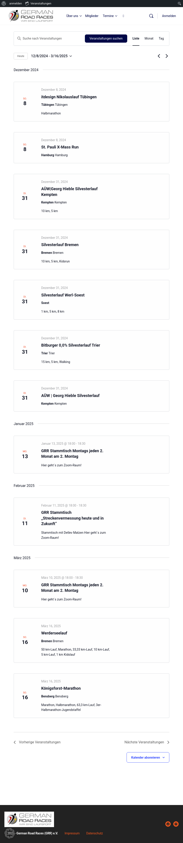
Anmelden (169, 16)
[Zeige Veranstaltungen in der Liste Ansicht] (136, 39)
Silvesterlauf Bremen (59, 244)
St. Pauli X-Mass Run (60, 147)
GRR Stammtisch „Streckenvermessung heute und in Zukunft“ (72, 518)
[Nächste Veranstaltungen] (166, 56)
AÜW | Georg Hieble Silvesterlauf (70, 395)
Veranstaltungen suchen (106, 38)
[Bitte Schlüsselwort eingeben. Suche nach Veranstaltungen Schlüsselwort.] (49, 39)
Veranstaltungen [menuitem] (38, 3)
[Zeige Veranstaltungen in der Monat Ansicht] (149, 39)
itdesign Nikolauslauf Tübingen (69, 97)
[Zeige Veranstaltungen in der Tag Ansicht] (161, 39)
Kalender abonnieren (145, 757)
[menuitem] (4, 3)
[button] (9, 833)
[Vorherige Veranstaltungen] (158, 56)
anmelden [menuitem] (15, 3)
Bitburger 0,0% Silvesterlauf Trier (70, 345)
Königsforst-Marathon (61, 688)
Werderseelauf (54, 633)
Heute (20, 56)
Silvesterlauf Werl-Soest (62, 295)
